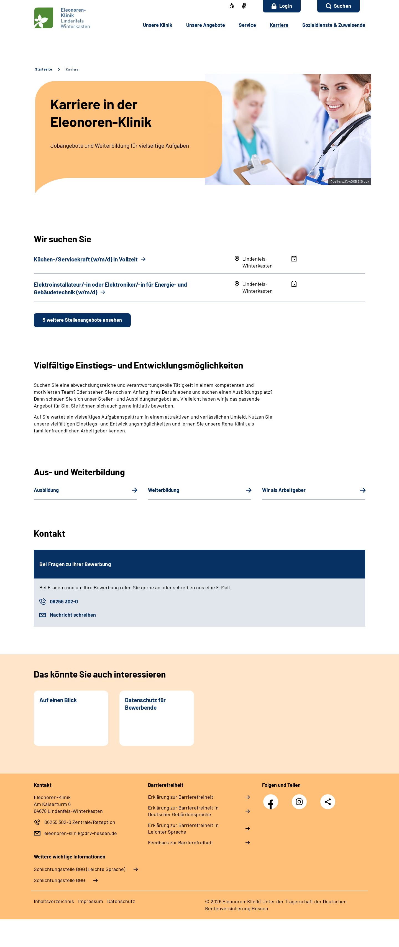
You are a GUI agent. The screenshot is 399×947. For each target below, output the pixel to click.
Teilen (328, 801)
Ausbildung (46, 490)
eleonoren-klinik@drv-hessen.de (80, 833)
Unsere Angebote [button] (205, 25)
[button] (338, 6)
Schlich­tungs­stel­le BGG (59, 880)
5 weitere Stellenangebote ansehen (82, 320)
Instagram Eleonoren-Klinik (300, 803)
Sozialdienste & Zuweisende (333, 25)
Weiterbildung (163, 490)
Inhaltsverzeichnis (54, 901)
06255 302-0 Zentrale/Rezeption (79, 822)
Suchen (342, 6)
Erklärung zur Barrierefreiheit (180, 797)
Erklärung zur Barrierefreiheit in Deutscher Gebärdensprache (183, 811)
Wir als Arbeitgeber (284, 490)
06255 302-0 (64, 601)
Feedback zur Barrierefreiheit (180, 842)
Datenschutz (121, 901)
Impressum (90, 901)
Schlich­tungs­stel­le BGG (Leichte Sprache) (79, 869)
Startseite (43, 69)
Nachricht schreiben (73, 615)
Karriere (72, 69)
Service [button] (247, 25)
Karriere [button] (279, 25)
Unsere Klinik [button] (157, 25)
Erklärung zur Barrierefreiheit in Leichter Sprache (183, 828)
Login (282, 6)
